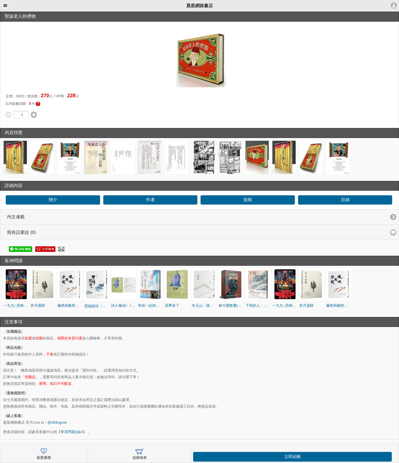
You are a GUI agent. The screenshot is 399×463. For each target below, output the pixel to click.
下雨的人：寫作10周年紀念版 (257, 305)
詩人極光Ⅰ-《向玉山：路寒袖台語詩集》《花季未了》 (123, 305)
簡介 (52, 199)
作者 (150, 199)
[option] (16, 157)
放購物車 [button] (139, 453)
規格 (247, 199)
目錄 (345, 199)
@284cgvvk (57, 422)
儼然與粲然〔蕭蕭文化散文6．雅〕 (69, 305)
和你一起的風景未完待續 (150, 305)
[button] (5, 5)
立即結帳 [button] (292, 456)
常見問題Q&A (72, 432)
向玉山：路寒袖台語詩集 (204, 305)
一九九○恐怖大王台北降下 (16, 305)
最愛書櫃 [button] (44, 453)
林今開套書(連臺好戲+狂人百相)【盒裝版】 (231, 305)
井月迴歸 (37, 305)
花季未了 (172, 305)
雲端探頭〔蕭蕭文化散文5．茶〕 (96, 306)
